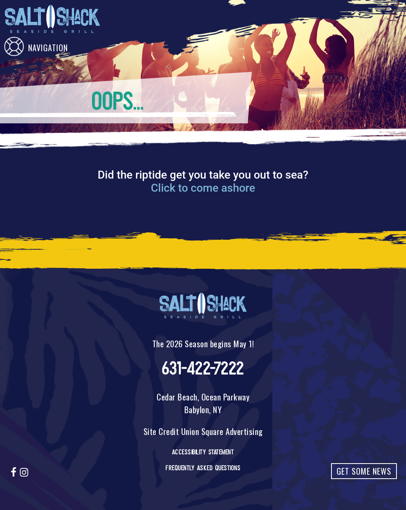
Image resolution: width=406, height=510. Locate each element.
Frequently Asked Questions (203, 468)
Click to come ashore (203, 187)
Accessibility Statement (203, 452)
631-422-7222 (203, 368)
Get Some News (364, 471)
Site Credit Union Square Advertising (203, 431)
